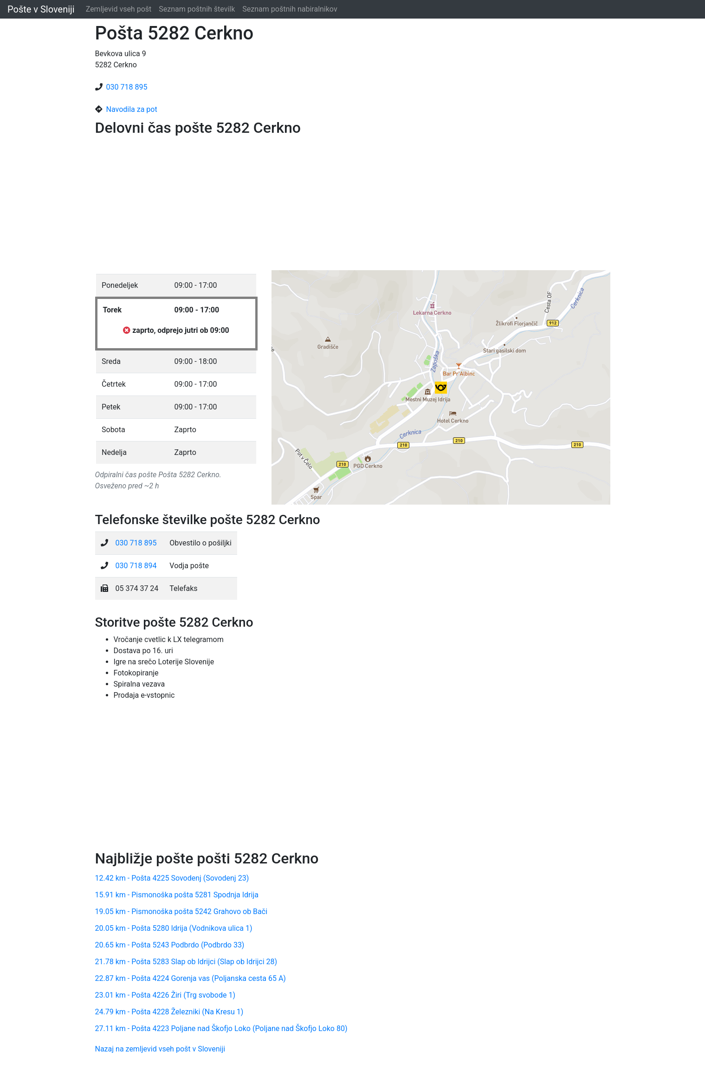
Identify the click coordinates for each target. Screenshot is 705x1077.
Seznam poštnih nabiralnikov (289, 9)
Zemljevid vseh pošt (119, 9)
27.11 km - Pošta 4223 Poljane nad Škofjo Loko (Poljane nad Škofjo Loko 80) (221, 1028)
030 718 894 (136, 565)
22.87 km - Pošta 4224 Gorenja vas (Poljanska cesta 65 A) (190, 978)
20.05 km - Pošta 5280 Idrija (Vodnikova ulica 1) (173, 928)
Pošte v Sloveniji (41, 9)
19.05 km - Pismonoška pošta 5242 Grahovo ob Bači (181, 911)
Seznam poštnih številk (197, 9)
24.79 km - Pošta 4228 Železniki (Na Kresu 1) (169, 1011)
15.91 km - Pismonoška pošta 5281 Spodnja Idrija (177, 894)
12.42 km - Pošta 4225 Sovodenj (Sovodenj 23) (172, 878)
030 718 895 (127, 87)
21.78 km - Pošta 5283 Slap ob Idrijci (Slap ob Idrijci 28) (186, 961)
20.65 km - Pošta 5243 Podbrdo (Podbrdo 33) (170, 945)
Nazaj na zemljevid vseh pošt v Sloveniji (160, 1049)
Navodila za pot (131, 109)
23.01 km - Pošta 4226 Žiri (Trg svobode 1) (165, 995)
